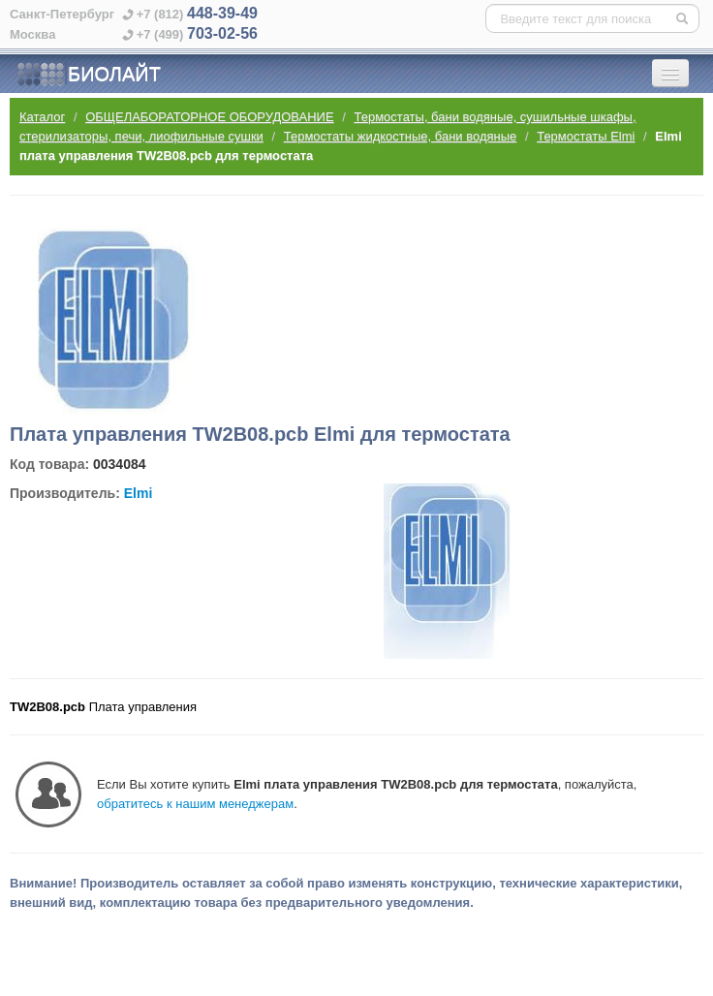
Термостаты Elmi (586, 136)
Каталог (42, 116)
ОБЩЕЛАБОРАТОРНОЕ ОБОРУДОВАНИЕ (209, 116)
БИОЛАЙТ (88, 74)
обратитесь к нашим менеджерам (195, 803)
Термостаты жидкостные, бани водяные (400, 136)
